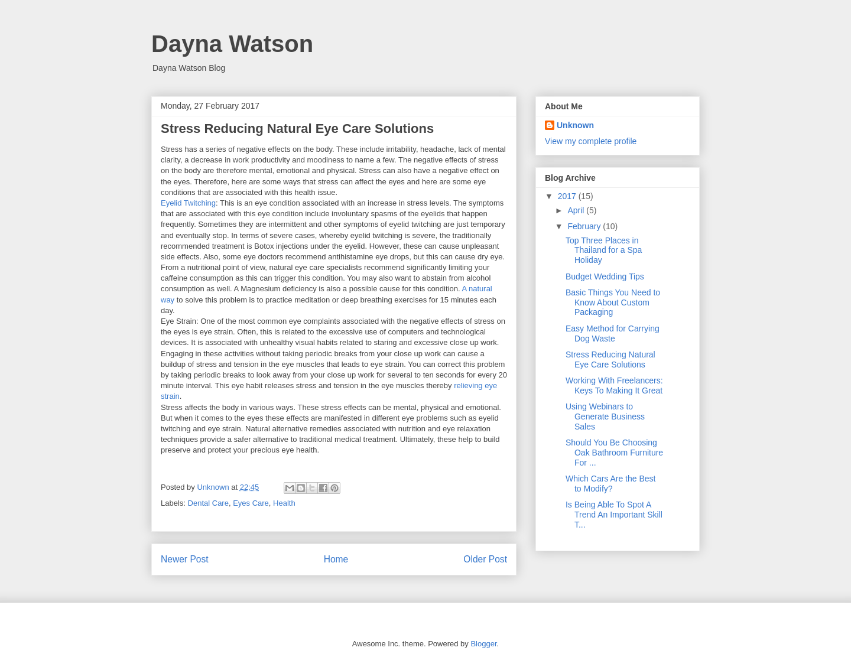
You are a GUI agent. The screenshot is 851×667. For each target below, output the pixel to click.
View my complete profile (590, 141)
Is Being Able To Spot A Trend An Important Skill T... (614, 514)
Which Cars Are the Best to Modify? (611, 483)
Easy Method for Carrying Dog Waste (613, 333)
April (576, 210)
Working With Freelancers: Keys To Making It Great (614, 385)
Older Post (485, 559)
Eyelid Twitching (188, 203)
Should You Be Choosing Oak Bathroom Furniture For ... (614, 452)
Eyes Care (251, 503)
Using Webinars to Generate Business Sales (605, 416)
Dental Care (208, 503)
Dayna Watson (232, 44)
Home (336, 559)
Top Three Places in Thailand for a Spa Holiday (604, 250)
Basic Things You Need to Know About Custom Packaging (613, 302)
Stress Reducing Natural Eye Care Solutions (610, 359)
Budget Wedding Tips (605, 276)
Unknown (575, 125)
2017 (568, 196)
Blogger (483, 643)
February (585, 226)
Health (284, 503)
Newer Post (185, 559)
